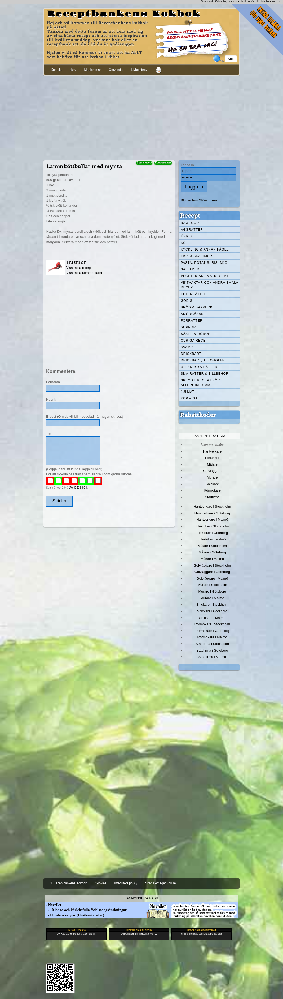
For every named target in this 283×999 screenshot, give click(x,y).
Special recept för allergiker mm (200, 382)
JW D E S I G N (78, 487)
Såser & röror (196, 334)
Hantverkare (212, 451)
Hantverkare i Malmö (212, 520)
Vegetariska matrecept (205, 276)
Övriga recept (195, 340)
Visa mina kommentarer (84, 273)
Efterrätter (194, 294)
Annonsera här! (209, 436)
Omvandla (116, 70)
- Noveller (53, 905)
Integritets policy (125, 883)
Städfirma (212, 497)
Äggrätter (192, 229)
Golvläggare (212, 471)
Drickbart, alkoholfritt (205, 360)
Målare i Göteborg (212, 552)
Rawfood (190, 223)
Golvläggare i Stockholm (212, 565)
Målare (212, 464)
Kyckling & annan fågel (205, 249)
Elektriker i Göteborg (212, 533)
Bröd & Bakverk (197, 307)
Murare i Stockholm (212, 585)
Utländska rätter (199, 367)
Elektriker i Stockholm (212, 526)
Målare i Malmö (212, 559)
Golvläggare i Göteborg (212, 572)
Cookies (100, 883)
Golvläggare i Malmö (212, 578)
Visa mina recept (79, 268)
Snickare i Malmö (212, 618)
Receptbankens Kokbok (124, 14)
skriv (73, 70)
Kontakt (56, 70)
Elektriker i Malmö (212, 539)
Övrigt (187, 236)
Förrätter (191, 320)
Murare (212, 477)
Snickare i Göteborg (212, 611)
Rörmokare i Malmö (212, 637)
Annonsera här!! (142, 898)
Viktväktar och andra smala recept (209, 285)
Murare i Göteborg (212, 591)
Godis (186, 301)
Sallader (190, 269)
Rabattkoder (198, 415)
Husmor (76, 262)
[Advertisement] (141, 117)
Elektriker (212, 458)
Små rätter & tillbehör (204, 374)
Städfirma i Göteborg (212, 650)
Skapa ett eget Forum (160, 883)
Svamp (187, 347)
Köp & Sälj (191, 398)
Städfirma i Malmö (212, 657)
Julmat (187, 392)
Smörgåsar (192, 314)
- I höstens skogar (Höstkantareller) (74, 915)
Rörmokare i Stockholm (212, 624)
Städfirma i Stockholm (212, 644)
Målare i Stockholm (212, 546)
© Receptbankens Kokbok (68, 883)
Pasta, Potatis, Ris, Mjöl (205, 263)
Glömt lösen (208, 200)
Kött (185, 243)
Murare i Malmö (212, 598)
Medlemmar (92, 70)
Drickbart (191, 354)
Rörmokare (212, 490)
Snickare (212, 484)
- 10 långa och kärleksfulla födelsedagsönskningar (86, 910)
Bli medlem (189, 200)
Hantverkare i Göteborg (212, 513)
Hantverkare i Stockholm (212, 507)
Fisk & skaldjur (196, 256)
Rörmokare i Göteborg (212, 631)
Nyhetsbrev (139, 70)
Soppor (188, 327)
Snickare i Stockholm (212, 604)
